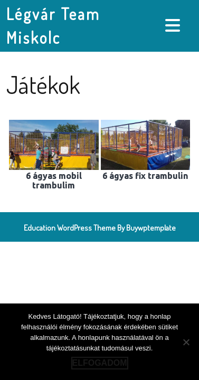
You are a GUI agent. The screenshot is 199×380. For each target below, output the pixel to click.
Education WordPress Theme (70, 228)
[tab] (174, 25)
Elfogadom (99, 362)
